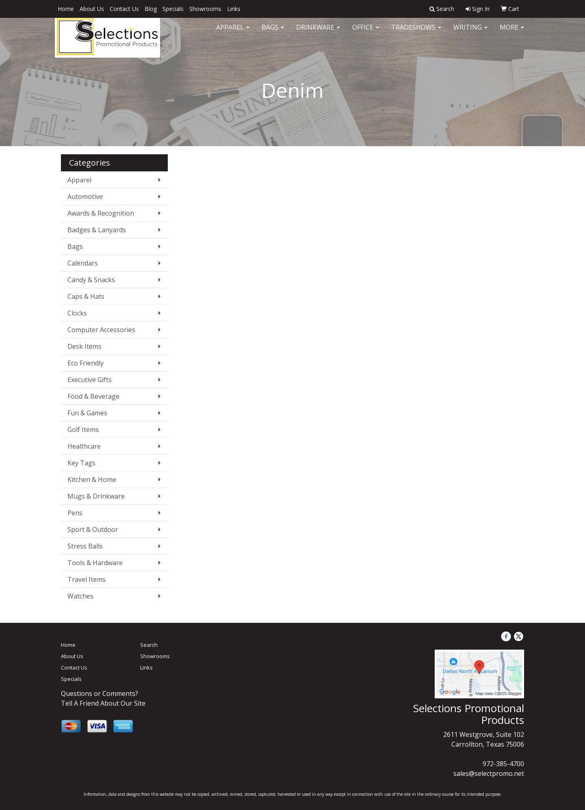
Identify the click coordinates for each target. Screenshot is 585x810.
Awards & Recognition (100, 213)
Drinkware (318, 32)
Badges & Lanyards (96, 229)
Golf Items (83, 429)
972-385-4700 (503, 763)
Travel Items (86, 579)
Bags (273, 32)
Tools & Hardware (95, 562)
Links (233, 9)
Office (365, 32)
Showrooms (205, 9)
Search (149, 644)
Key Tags (81, 462)
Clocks (77, 313)
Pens (74, 512)
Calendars (82, 263)
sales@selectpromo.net (488, 773)
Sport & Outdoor (92, 529)
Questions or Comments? (99, 693)
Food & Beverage (93, 396)
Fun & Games (87, 412)
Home (66, 9)
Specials (173, 9)
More (512, 32)
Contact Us (124, 9)
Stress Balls (85, 546)
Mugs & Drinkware (96, 496)
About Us (92, 9)
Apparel (232, 32)
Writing (470, 32)
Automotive (85, 196)
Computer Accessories (101, 329)
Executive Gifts (89, 379)
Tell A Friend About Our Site (103, 703)
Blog (151, 9)
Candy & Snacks (91, 279)
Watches (80, 596)
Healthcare (84, 446)
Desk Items (84, 346)
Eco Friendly (85, 363)
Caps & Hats (85, 296)
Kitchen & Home (91, 479)
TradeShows (416, 32)
